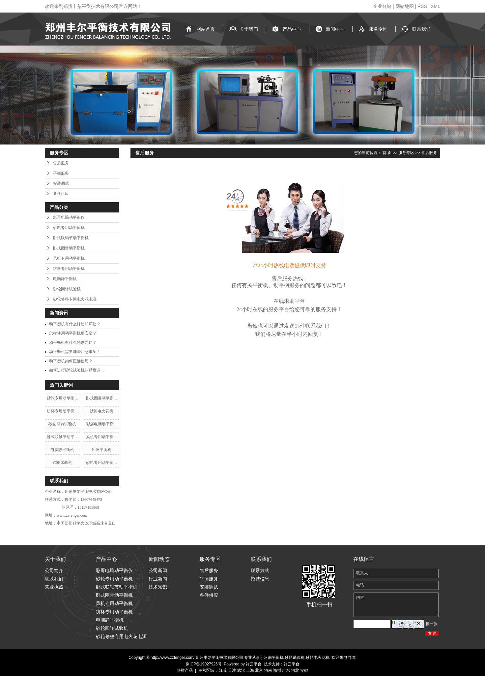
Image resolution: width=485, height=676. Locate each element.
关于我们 (249, 29)
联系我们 (421, 29)
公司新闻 (158, 570)
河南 (268, 670)
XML (435, 6)
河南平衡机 (274, 657)
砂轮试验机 (62, 462)
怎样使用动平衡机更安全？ (73, 333)
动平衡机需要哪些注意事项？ (74, 351)
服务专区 (378, 29)
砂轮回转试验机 (67, 289)
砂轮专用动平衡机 (69, 227)
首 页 (387, 152)
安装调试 (61, 183)
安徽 (304, 670)
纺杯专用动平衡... (62, 411)
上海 (250, 670)
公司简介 (54, 570)
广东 (286, 670)
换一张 (432, 624)
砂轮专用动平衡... (62, 398)
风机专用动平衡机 (69, 258)
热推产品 (185, 670)
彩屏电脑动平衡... (101, 424)
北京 (259, 670)
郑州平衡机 (101, 449)
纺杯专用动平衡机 (69, 268)
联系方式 (260, 570)
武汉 (241, 670)
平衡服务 (61, 173)
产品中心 (292, 29)
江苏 (223, 670)
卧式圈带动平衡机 (69, 248)
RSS (422, 6)
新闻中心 (335, 29)
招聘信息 (260, 578)
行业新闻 (158, 578)
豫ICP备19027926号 (203, 664)
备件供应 (61, 193)
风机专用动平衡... (101, 437)
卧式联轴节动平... (62, 437)
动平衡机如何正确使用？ (71, 361)
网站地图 (404, 6)
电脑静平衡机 (65, 278)
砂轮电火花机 (101, 411)
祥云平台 (254, 664)
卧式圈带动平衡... (101, 398)
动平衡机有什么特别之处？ (73, 342)
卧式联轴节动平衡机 (71, 238)
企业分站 (382, 6)
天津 (232, 670)
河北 (295, 670)
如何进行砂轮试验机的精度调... (76, 370)
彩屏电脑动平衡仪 (69, 217)
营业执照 (54, 587)
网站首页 (205, 29)
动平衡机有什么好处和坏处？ (74, 324)
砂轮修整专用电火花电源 (75, 299)
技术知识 (158, 587)
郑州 (277, 670)
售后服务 (61, 163)
